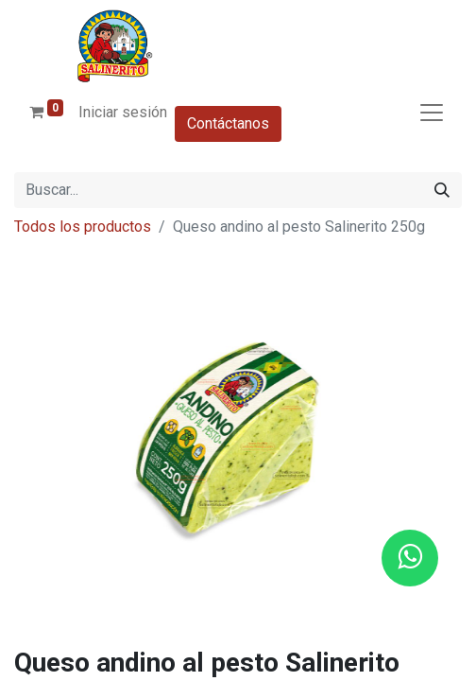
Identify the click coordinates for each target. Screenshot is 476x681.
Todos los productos (82, 227)
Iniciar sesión (122, 112)
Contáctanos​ (228, 123)
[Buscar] (442, 190)
